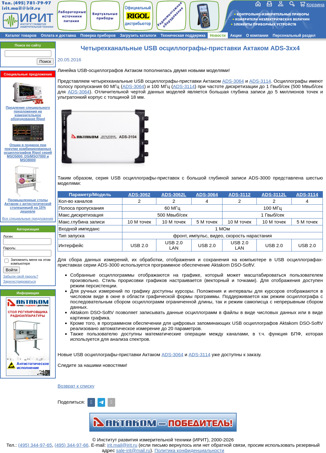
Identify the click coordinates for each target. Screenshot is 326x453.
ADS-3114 (260, 81)
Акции (236, 35)
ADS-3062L (173, 194)
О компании (257, 35)
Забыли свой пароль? (20, 276)
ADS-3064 (233, 81)
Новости (218, 35)
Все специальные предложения (27, 218)
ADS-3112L (273, 194)
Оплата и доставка (58, 35)
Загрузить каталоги (138, 35)
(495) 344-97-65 (35, 445)
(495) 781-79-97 (32, 3)
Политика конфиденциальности (189, 450)
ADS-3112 (239, 194)
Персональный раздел (294, 35)
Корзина (315, 4)
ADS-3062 (139, 194)
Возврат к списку (76, 386)
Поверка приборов (97, 35)
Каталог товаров (21, 35)
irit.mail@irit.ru (21, 8)
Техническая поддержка (183, 35)
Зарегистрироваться (19, 281)
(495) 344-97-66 (72, 445)
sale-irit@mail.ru (133, 450)
